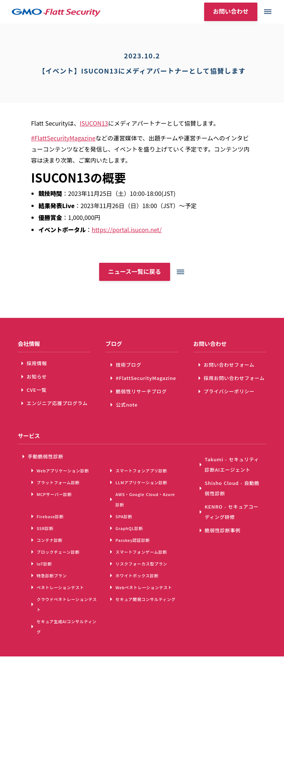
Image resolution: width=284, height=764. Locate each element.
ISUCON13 (94, 123)
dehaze (267, 11)
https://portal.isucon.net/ (127, 229)
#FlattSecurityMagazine (63, 137)
